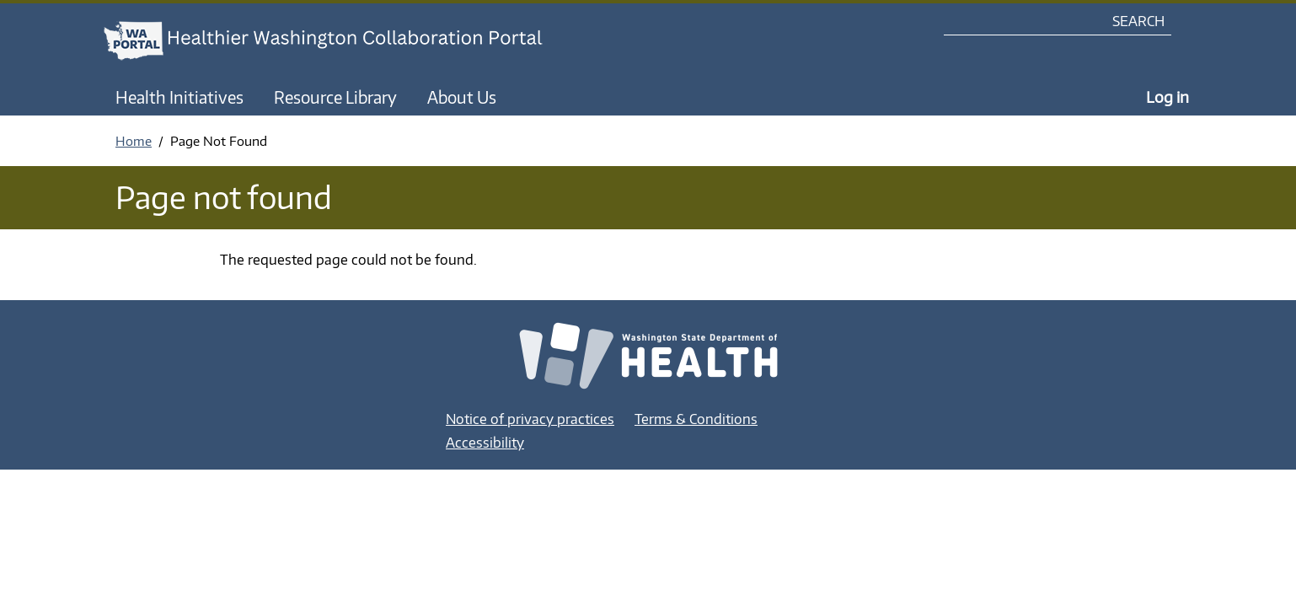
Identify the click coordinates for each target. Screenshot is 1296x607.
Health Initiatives (179, 97)
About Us (461, 97)
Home (133, 140)
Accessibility (485, 442)
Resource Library (335, 97)
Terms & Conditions (696, 419)
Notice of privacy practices (530, 419)
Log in (1167, 96)
